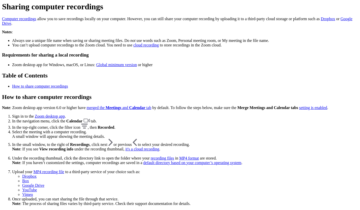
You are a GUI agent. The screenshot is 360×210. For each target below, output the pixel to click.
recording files (162, 158)
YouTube (29, 190)
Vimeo (27, 194)
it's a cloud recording (142, 149)
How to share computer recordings (40, 86)
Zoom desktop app (50, 116)
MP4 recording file (48, 172)
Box (25, 181)
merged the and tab (119, 108)
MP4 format (189, 158)
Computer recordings (19, 19)
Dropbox (328, 19)
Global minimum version (116, 65)
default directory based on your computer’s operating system (192, 163)
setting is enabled (313, 108)
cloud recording (146, 45)
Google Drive (33, 185)
